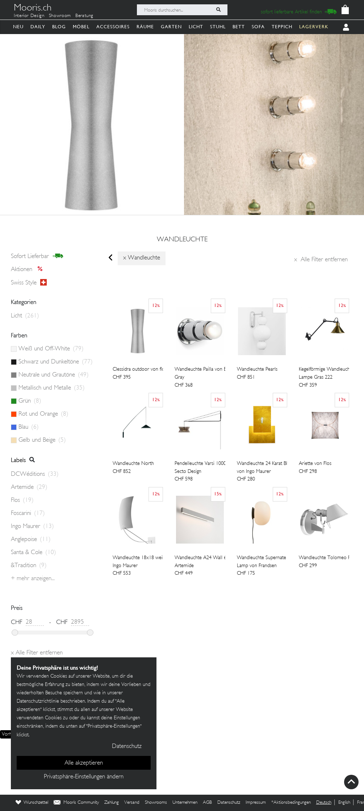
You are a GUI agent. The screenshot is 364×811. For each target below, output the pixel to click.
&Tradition (29, 566)
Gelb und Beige (42, 440)
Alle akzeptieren (83, 763)
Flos (22, 500)
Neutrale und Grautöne (53, 375)
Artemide (29, 487)
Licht (196, 26)
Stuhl (218, 26)
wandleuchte (182, 240)
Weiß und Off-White (51, 349)
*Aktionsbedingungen (291, 802)
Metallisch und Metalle (51, 388)
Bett (239, 26)
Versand (131, 802)
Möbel (81, 26)
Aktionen (29, 270)
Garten (171, 26)
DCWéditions (35, 474)
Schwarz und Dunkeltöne (55, 362)
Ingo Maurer (32, 526)
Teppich (282, 26)
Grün (29, 401)
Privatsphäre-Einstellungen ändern (84, 777)
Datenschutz (228, 802)
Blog (59, 26)
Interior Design (29, 16)
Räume (145, 26)
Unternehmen (184, 802)
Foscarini (28, 513)
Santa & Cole (33, 553)
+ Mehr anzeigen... (33, 579)
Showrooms (156, 802)
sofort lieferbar (37, 256)
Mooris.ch (32, 8)
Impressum (256, 802)
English (344, 802)
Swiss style (29, 283)
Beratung (84, 16)
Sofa (258, 26)
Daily (37, 26)
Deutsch (323, 802)
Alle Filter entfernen (321, 260)
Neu (18, 26)
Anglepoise (31, 539)
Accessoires (113, 26)
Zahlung (111, 802)
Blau (28, 427)
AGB (207, 802)
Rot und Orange (43, 414)
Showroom (60, 16)
